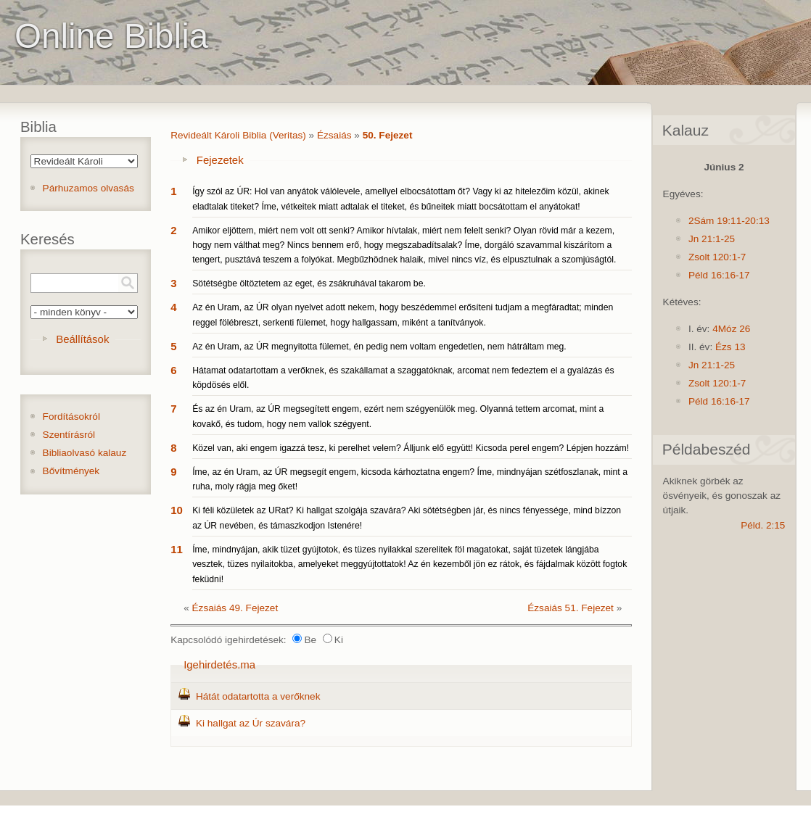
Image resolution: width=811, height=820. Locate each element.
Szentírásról (69, 434)
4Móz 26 (731, 328)
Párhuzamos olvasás (88, 188)
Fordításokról (71, 416)
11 (176, 549)
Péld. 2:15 (763, 525)
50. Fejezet (388, 135)
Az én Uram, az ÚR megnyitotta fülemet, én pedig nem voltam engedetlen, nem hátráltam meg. (379, 346)
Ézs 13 (730, 346)
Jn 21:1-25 (711, 238)
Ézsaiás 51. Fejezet (570, 607)
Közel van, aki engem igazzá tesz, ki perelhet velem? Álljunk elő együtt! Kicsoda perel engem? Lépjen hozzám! (410, 448)
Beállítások (82, 339)
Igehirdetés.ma (219, 664)
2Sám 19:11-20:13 (729, 220)
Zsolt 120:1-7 (717, 257)
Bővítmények (71, 470)
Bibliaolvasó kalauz (85, 452)
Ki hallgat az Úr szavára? (250, 723)
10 (176, 510)
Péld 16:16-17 (719, 275)
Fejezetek (220, 160)
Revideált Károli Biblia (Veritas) (238, 135)
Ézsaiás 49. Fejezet (235, 607)
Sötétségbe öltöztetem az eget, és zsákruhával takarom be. (309, 283)
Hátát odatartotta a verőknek (258, 696)
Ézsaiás (334, 135)
